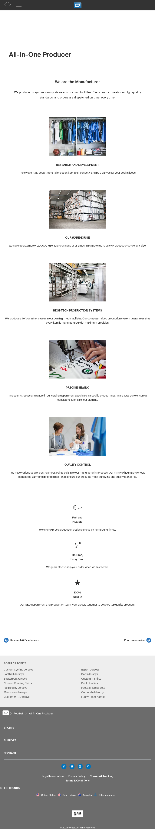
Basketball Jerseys (15, 678)
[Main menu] (19, 5)
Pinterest (88, 766)
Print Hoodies (89, 683)
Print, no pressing (134, 640)
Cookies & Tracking (101, 776)
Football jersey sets (93, 687)
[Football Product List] (7, 5)
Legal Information (53, 776)
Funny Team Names (93, 696)
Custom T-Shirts (91, 678)
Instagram (80, 766)
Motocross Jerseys (15, 692)
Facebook (64, 766)
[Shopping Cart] (146, 4)
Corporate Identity (92, 692)
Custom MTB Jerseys (16, 696)
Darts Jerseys (89, 674)
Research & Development (25, 640)
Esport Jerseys (90, 669)
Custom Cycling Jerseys (18, 669)
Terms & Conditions (78, 780)
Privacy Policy (76, 776)
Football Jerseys (14, 674)
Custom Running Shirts (18, 683)
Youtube (72, 766)
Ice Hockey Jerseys (15, 687)
